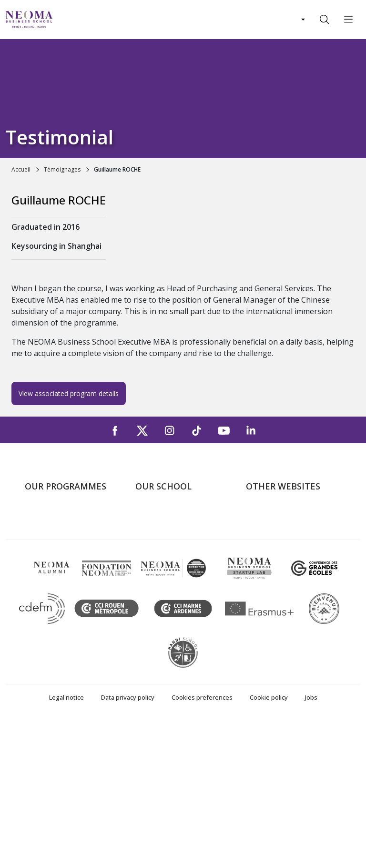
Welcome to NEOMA (281, 515)
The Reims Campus (167, 543)
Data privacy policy (127, 820)
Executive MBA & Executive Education (71, 605)
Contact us (153, 570)
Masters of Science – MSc (69, 556)
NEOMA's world (273, 529)
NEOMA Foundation (280, 556)
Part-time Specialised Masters (60, 577)
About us (150, 515)
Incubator (262, 543)
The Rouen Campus (168, 556)
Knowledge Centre (277, 584)
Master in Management (64, 543)
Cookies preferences (202, 820)
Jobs (311, 820)
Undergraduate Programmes (50, 522)
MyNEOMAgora (273, 570)
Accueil (20, 169)
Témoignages (62, 169)
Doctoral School (52, 625)
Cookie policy (269, 820)
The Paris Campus (166, 529)
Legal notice (66, 820)
